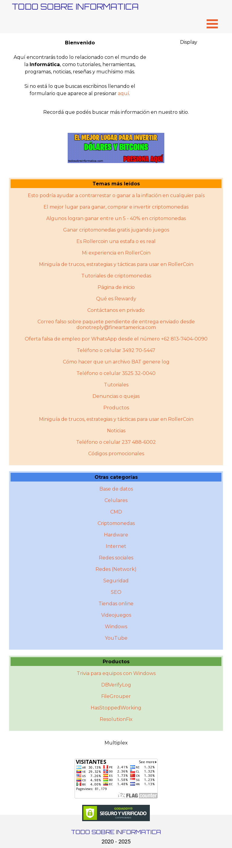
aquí (123, 93)
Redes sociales (116, 558)
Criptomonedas (116, 523)
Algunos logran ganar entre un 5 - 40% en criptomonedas (116, 218)
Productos (116, 408)
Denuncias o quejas (116, 396)
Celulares (116, 500)
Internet (116, 546)
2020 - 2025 (116, 841)
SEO (116, 592)
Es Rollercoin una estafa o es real (116, 241)
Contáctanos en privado (116, 310)
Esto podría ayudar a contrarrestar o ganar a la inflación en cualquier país (116, 195)
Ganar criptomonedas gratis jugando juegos (116, 230)
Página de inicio (116, 287)
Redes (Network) (116, 569)
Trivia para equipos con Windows (116, 673)
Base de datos (116, 489)
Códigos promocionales (116, 453)
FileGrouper (116, 696)
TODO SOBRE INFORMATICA (75, 6)
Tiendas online (116, 603)
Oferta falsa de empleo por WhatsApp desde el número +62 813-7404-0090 (116, 339)
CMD (116, 512)
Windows (116, 626)
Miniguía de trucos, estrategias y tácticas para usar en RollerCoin (116, 264)
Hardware (116, 535)
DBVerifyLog (116, 685)
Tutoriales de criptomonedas (116, 276)
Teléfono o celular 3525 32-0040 (116, 373)
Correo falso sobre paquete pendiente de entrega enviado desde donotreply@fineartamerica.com (116, 324)
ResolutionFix (116, 719)
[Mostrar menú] (212, 23)
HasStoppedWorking (116, 708)
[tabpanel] (79, 68)
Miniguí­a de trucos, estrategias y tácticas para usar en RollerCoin (116, 419)
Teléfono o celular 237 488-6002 (116, 442)
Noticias (116, 431)
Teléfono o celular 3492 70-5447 (116, 350)
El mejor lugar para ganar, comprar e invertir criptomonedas (116, 207)
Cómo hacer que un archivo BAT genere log (116, 362)
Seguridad (116, 581)
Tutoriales (116, 385)
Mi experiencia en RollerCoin (116, 253)
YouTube (116, 638)
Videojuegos (116, 615)
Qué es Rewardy (116, 299)
